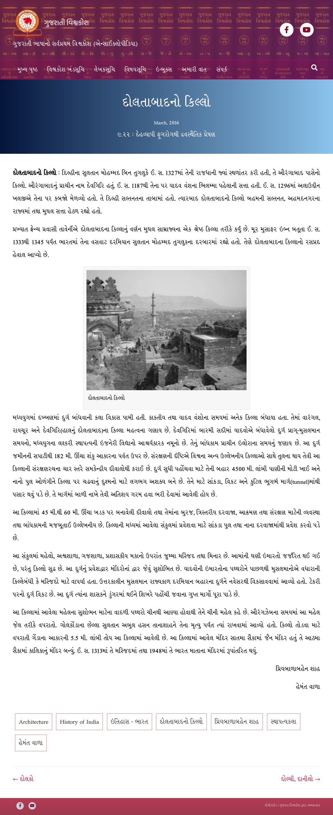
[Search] (314, 67)
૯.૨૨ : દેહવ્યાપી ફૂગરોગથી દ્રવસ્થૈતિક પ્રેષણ (166, 134)
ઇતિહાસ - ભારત (129, 721)
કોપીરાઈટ (271, 805)
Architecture (33, 721)
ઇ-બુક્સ (164, 69)
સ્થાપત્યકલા (283, 721)
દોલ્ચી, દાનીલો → (300, 779)
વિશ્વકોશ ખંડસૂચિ (66, 69)
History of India (79, 721)
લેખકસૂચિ (104, 69)
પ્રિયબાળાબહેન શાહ (237, 721)
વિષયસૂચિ (135, 69)
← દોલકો (23, 779)
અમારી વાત (194, 69)
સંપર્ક (221, 69)
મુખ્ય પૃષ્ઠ (28, 69)
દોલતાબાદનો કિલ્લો (181, 721)
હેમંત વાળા (31, 742)
